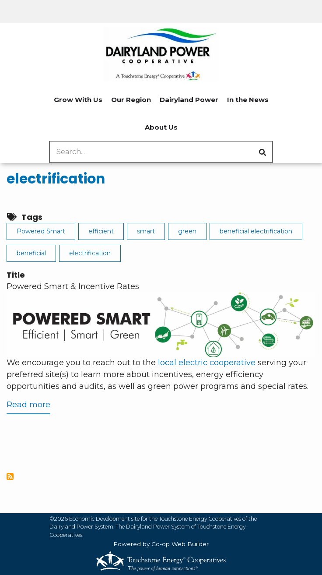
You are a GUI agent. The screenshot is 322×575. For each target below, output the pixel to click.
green (187, 231)
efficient (101, 231)
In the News (248, 99)
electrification (56, 178)
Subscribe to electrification (10, 476)
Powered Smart (41, 231)
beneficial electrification (256, 231)
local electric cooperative (207, 362)
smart (146, 231)
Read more (28, 406)
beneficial (31, 253)
